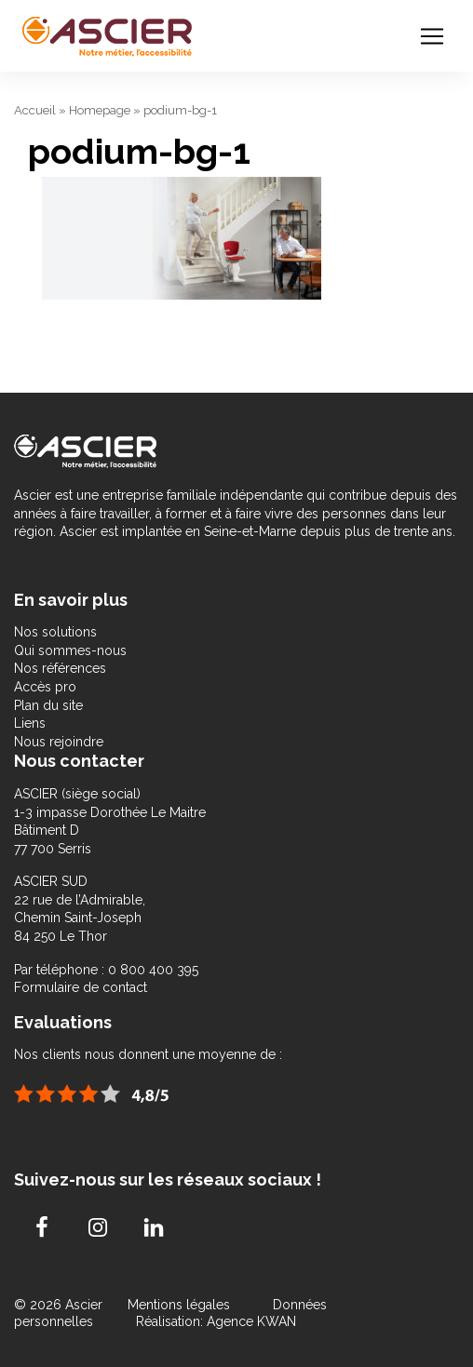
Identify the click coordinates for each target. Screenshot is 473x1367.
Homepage (99, 110)
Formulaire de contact (80, 987)
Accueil (35, 110)
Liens (30, 723)
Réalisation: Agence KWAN (216, 1321)
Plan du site (48, 705)
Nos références (60, 668)
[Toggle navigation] (432, 36)
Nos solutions (55, 631)
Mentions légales (181, 1304)
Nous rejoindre (58, 741)
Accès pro (45, 686)
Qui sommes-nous (70, 650)
